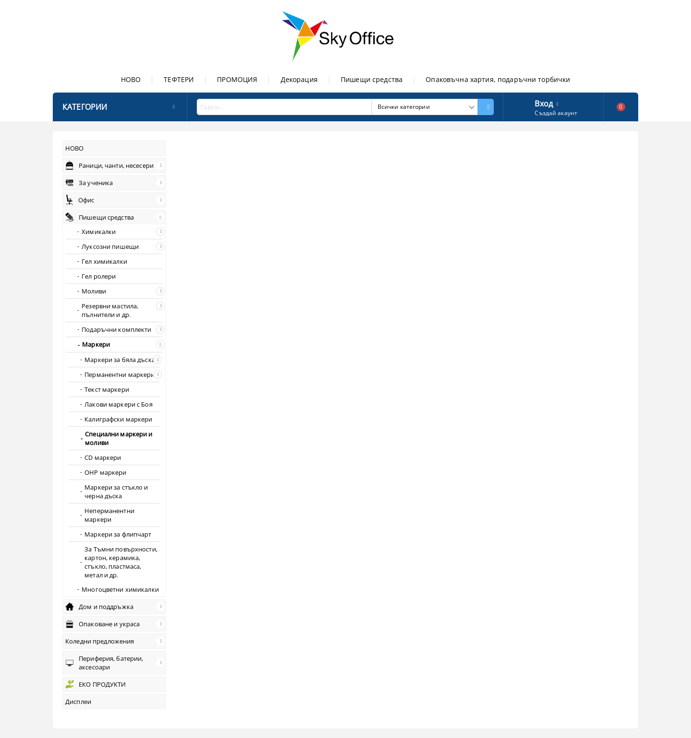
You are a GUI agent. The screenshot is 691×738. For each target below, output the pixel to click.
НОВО (131, 79)
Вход (544, 102)
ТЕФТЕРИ (179, 79)
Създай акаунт (556, 113)
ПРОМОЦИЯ (237, 79)
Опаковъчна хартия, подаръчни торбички (498, 79)
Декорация (299, 79)
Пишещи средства (372, 79)
